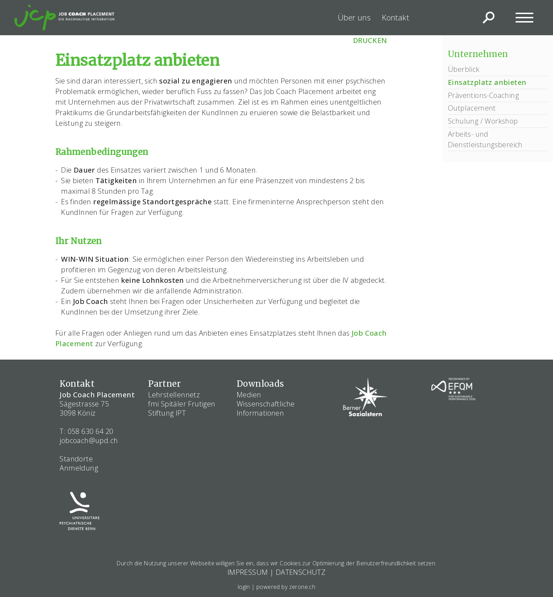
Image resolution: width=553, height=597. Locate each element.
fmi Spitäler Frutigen (181, 404)
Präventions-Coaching (483, 95)
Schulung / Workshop (483, 121)
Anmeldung (79, 468)
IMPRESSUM (247, 572)
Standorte (76, 459)
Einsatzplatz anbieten (487, 82)
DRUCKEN (370, 40)
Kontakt (395, 17)
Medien (249, 394)
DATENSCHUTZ (301, 572)
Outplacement (472, 108)
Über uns (354, 17)
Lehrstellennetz (174, 394)
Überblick (464, 69)
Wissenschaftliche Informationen (266, 408)
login (244, 587)
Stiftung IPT (167, 413)
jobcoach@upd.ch (89, 440)
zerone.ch (302, 587)
